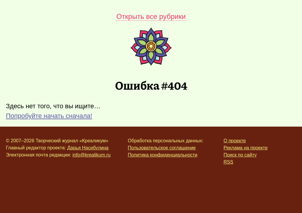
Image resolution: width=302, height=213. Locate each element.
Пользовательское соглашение (162, 147)
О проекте (235, 140)
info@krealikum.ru (92, 154)
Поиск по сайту (240, 154)
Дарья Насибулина (88, 147)
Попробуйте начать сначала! (49, 116)
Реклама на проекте (245, 147)
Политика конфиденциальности (162, 154)
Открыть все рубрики (151, 16)
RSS (228, 161)
